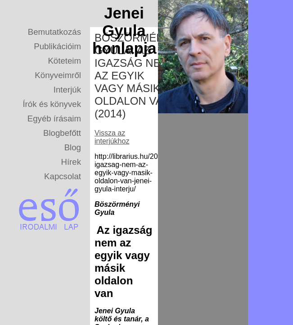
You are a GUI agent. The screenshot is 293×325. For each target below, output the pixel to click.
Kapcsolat (62, 176)
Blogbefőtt (62, 133)
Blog (72, 147)
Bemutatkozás (54, 32)
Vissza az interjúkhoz (112, 137)
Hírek (71, 162)
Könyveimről (58, 75)
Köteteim (64, 60)
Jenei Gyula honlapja (124, 31)
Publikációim (57, 46)
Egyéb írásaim (54, 118)
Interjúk (67, 89)
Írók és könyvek (52, 104)
